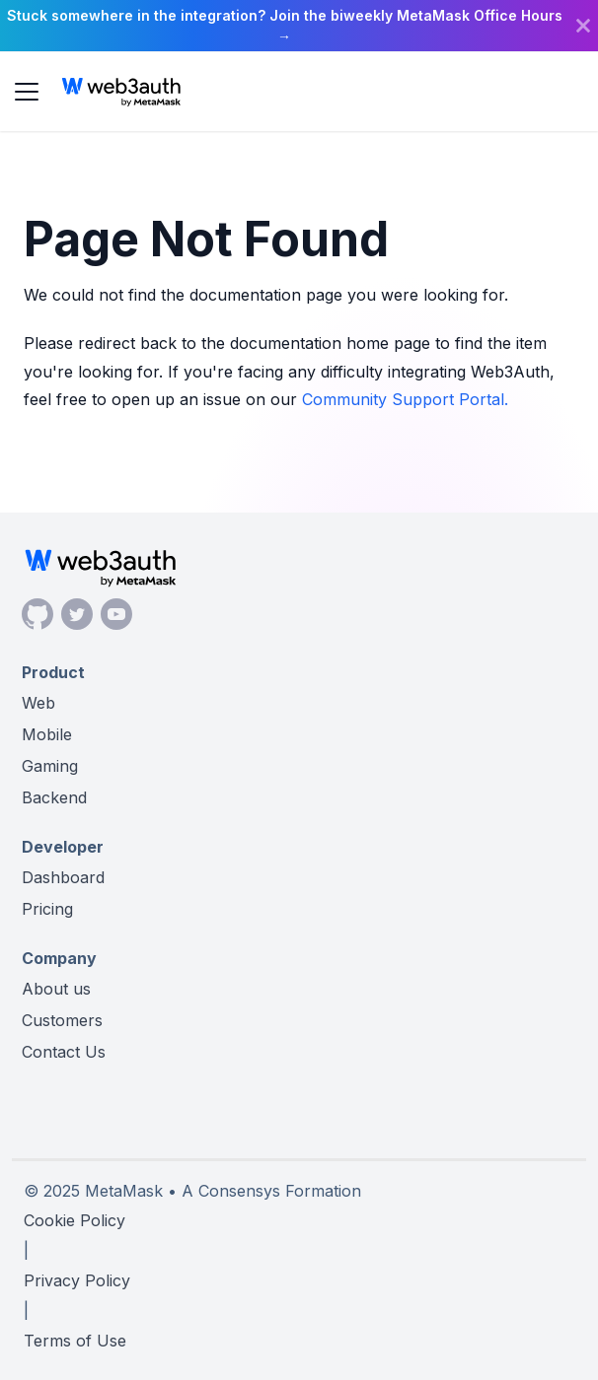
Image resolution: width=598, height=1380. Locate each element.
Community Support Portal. (405, 399)
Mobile (47, 734)
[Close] (583, 25)
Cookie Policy (74, 1220)
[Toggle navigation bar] (26, 91)
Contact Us (64, 1052)
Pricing (47, 909)
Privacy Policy (77, 1280)
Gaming (50, 766)
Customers (62, 1020)
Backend (54, 797)
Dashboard (63, 877)
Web (38, 703)
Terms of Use (75, 1340)
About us (56, 989)
